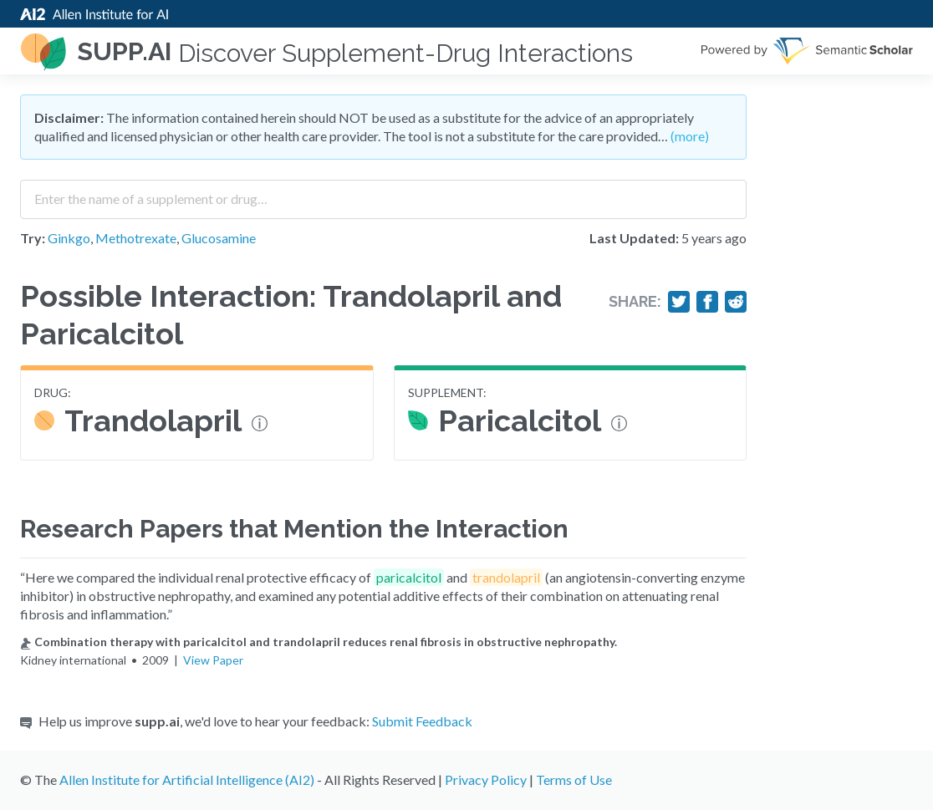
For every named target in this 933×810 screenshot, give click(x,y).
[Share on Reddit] (735, 301)
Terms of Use (574, 779)
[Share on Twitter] (678, 301)
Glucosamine (218, 238)
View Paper (213, 660)
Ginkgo (69, 238)
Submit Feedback (422, 721)
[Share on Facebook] (707, 301)
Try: (32, 238)
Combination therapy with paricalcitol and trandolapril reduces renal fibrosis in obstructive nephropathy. (318, 641)
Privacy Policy (486, 779)
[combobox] (383, 193)
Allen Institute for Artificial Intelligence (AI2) (186, 779)
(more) (689, 136)
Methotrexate (135, 238)
